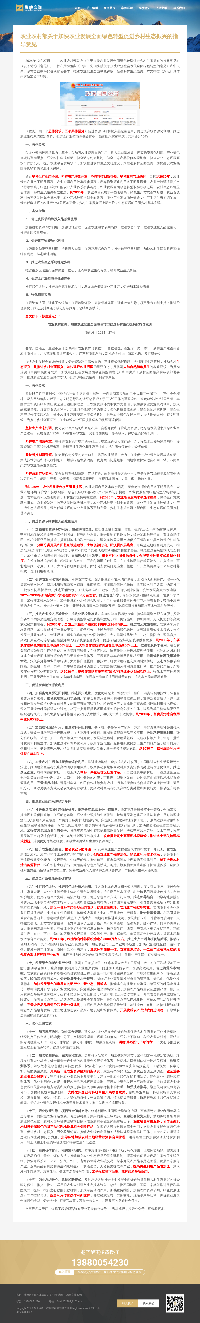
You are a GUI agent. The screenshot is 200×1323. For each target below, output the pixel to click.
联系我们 (179, 8)
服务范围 (109, 8)
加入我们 (128, 1303)
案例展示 (127, 8)
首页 (78, 8)
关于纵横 (92, 8)
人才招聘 (162, 8)
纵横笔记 (144, 8)
